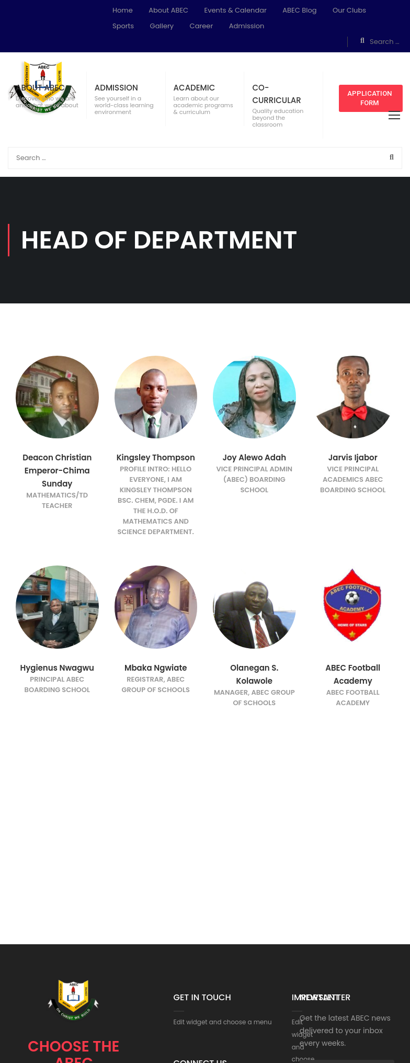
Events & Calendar (235, 10)
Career (201, 26)
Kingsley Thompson (156, 457)
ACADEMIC (194, 87)
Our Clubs (349, 10)
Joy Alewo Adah (254, 457)
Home (122, 10)
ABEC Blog (299, 10)
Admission (247, 26)
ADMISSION (116, 87)
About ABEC (168, 10)
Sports (123, 26)
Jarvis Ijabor (353, 457)
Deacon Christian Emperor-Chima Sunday (57, 470)
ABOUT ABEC (40, 87)
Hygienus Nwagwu (57, 667)
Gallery (162, 26)
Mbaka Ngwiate (155, 667)
